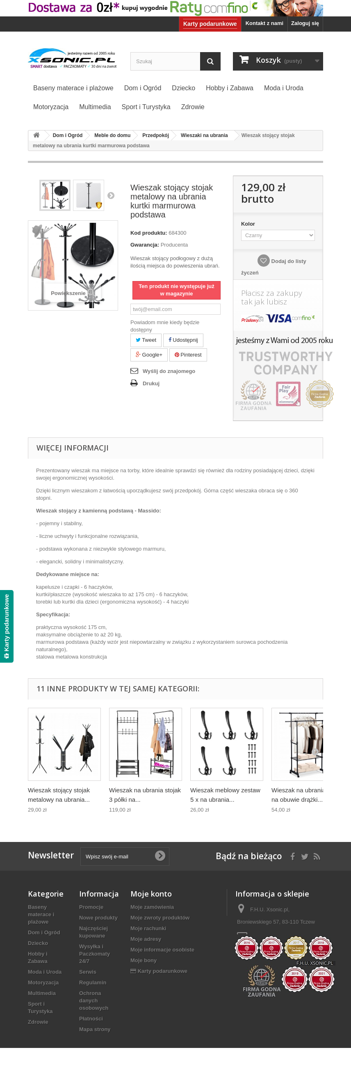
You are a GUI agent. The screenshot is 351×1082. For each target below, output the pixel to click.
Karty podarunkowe (210, 24)
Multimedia (42, 993)
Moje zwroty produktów (159, 918)
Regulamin (92, 982)
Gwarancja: (144, 245)
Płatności (91, 1019)
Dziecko (38, 943)
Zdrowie (38, 1022)
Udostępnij (183, 340)
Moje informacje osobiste (162, 950)
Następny (111, 195)
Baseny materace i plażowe (41, 914)
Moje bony (143, 960)
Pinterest (188, 355)
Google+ (149, 355)
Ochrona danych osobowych (94, 1000)
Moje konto (151, 894)
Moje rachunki (148, 928)
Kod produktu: (148, 233)
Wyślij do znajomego (169, 371)
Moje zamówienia (152, 907)
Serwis (87, 972)
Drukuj (151, 383)
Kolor (249, 224)
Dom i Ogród (44, 932)
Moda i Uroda (45, 972)
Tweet (146, 340)
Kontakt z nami (264, 23)
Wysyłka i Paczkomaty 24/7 (94, 953)
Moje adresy (145, 939)
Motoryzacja (43, 982)
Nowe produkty (98, 918)
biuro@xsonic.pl (287, 937)
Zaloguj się (305, 23)
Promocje (91, 907)
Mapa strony (95, 1029)
